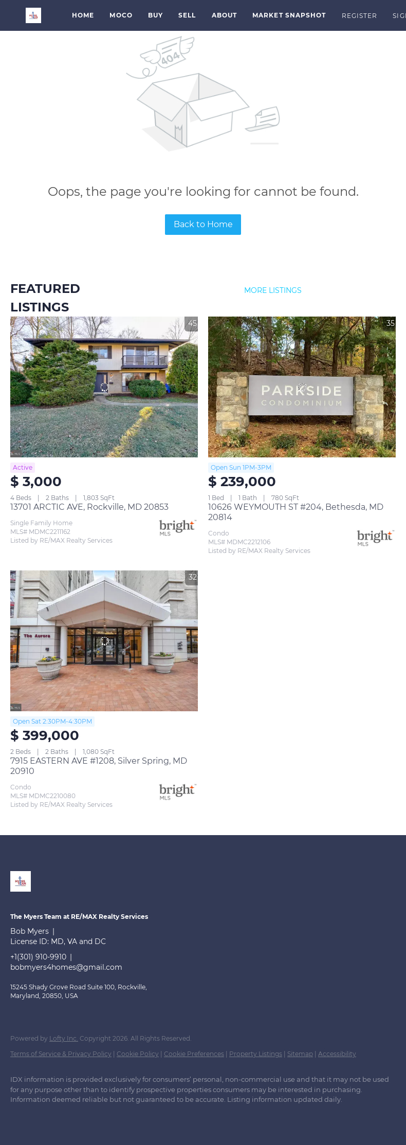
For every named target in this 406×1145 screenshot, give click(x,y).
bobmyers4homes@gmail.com (66, 967)
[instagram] (82, 1117)
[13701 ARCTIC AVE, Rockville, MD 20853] (104, 387)
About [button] (224, 15)
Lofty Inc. (63, 1038)
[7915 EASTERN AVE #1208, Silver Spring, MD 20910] (104, 640)
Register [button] (360, 16)
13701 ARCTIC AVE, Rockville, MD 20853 (89, 507)
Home (83, 15)
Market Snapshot (289, 15)
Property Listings (255, 1054)
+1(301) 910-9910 (38, 957)
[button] (33, 15)
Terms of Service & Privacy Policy (61, 1054)
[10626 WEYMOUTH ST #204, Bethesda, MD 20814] (302, 387)
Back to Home (203, 224)
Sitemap (300, 1054)
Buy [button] (155, 15)
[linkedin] (22, 1117)
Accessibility (337, 1054)
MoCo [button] (120, 15)
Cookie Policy (138, 1054)
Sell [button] (187, 15)
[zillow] (52, 1117)
